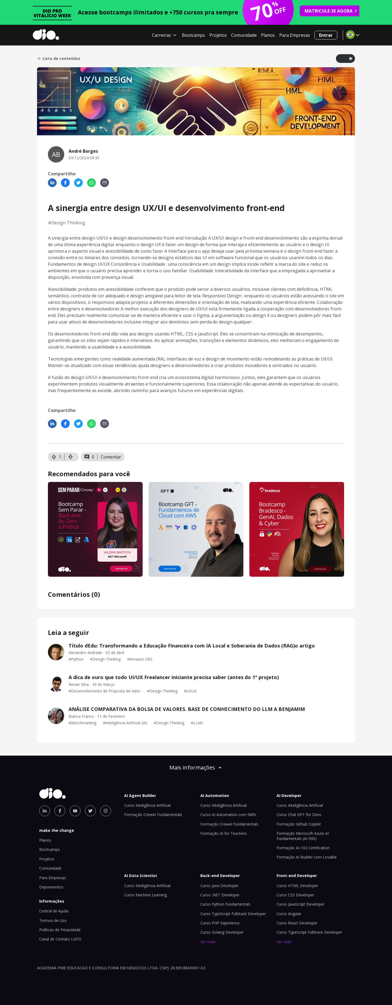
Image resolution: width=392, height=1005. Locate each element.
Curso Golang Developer (222, 932)
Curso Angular (289, 913)
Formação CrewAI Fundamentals (153, 814)
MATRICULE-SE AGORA (331, 11)
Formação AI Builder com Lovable (307, 857)
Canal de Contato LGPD (60, 939)
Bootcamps (193, 35)
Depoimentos (51, 887)
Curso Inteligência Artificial (147, 805)
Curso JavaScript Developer (300, 904)
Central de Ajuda (53, 911)
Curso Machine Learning (145, 894)
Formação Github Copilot (299, 824)
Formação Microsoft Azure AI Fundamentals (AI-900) (303, 836)
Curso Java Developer (219, 885)
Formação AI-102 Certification (303, 847)
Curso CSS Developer (295, 894)
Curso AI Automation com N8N (228, 814)
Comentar (111, 457)
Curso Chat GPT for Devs (299, 814)
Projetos (218, 35)
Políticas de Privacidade (60, 929)
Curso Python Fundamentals (225, 904)
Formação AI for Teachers (223, 833)
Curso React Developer (297, 922)
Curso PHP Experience (220, 922)
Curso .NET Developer (220, 894)
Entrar (326, 35)
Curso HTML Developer (297, 885)
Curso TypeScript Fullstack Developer (233, 913)
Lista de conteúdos (58, 58)
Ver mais (208, 941)
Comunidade (244, 35)
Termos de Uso (53, 920)
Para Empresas (294, 35)
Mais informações (196, 767)
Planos (268, 35)
